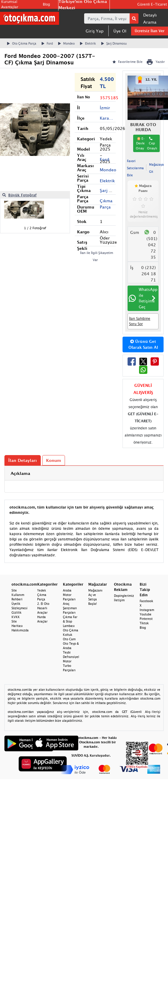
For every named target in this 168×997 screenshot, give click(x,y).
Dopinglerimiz (124, 595)
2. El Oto (43, 603)
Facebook (146, 601)
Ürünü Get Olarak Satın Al (143, 344)
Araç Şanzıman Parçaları (70, 608)
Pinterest (146, 618)
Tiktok (144, 623)
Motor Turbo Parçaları (69, 665)
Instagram (147, 610)
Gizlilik (17, 612)
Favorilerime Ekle (127, 61)
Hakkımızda (20, 630)
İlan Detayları (22, 460)
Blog (46, 4)
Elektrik (88, 43)
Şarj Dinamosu (114, 43)
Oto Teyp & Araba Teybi (71, 648)
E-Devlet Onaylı (141, 143)
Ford (47, 43)
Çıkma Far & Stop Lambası (70, 621)
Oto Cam (69, 639)
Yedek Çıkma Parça (41, 595)
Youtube (145, 614)
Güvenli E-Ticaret (152, 4)
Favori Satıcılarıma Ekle (135, 168)
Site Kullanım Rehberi (18, 595)
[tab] (84, 473)
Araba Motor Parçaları (69, 595)
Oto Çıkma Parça (21, 43)
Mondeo (66, 43)
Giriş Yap (95, 30)
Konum (53, 460)
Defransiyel (71, 657)
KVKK (16, 617)
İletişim (119, 600)
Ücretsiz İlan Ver (149, 31)
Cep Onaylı (152, 143)
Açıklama (20, 473)
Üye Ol (119, 30)
